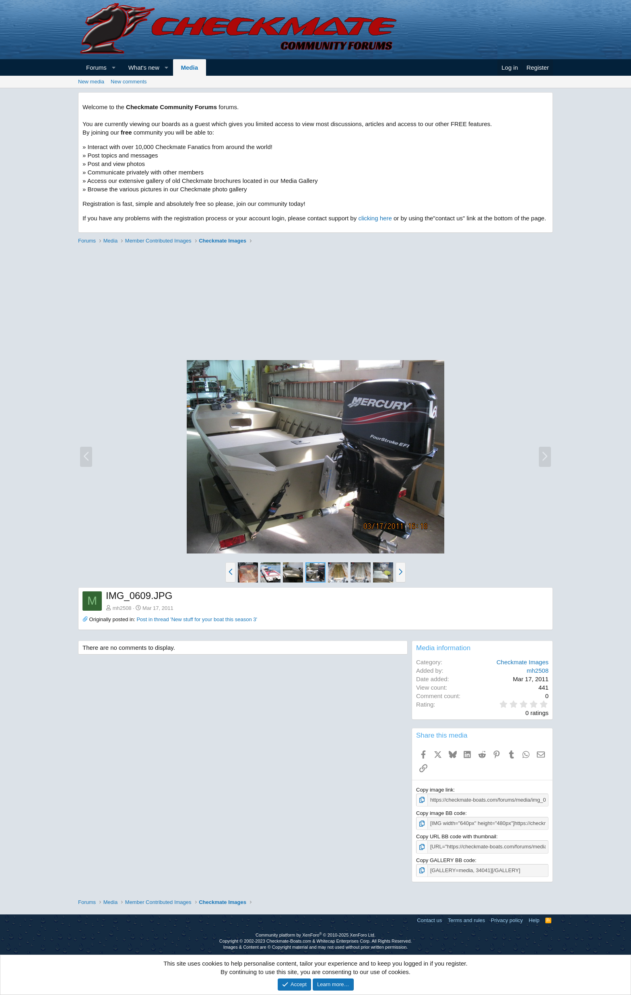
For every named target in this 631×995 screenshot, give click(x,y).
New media (91, 82)
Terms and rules (466, 920)
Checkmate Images (523, 662)
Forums (96, 67)
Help (534, 920)
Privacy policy (507, 920)
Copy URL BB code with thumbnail (456, 836)
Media (189, 67)
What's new (143, 67)
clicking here (375, 218)
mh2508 (122, 608)
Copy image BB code (440, 813)
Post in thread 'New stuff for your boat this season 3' (196, 619)
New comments (129, 82)
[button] (113, 67)
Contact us (429, 920)
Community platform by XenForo (315, 935)
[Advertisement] (315, 303)
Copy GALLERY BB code (445, 860)
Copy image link (435, 790)
